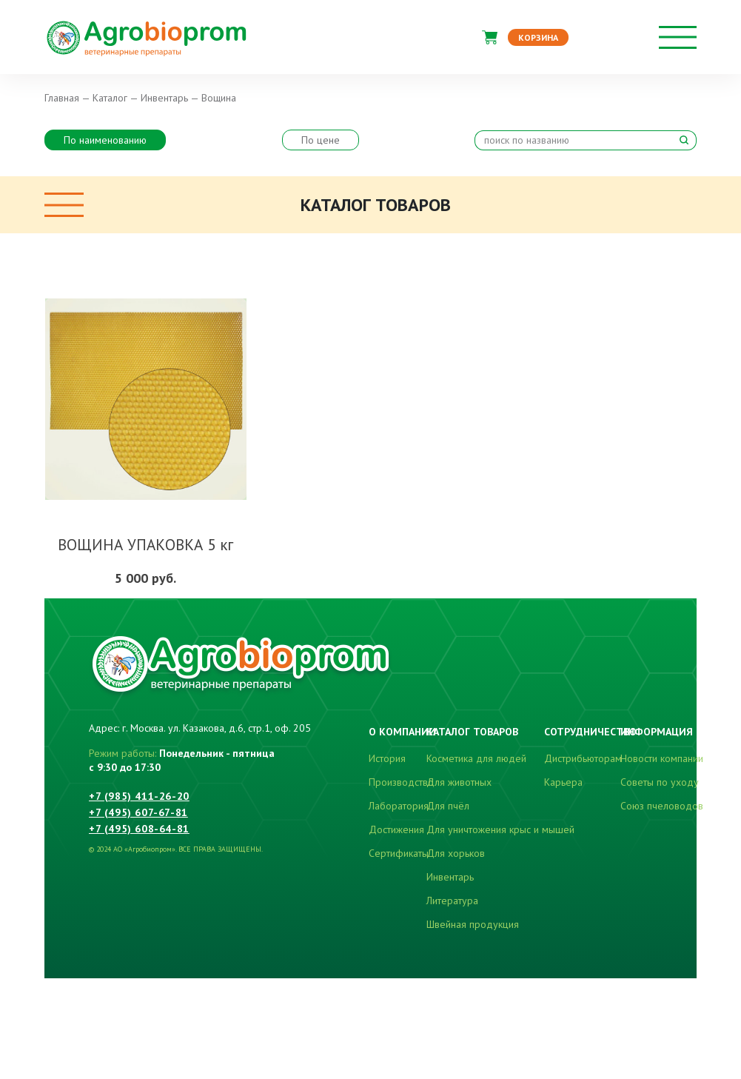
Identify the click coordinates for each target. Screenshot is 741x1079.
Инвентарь (450, 876)
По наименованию (105, 140)
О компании (402, 731)
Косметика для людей (476, 758)
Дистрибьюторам (583, 758)
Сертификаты (399, 853)
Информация (656, 731)
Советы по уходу (659, 782)
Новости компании (661, 758)
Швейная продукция (472, 924)
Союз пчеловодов (661, 805)
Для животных (459, 782)
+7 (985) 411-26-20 (139, 796)
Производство (401, 782)
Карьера (563, 782)
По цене (320, 140)
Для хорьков (455, 853)
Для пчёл (447, 805)
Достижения (396, 829)
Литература (452, 900)
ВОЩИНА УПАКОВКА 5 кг (145, 545)
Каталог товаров (472, 731)
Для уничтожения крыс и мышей (500, 829)
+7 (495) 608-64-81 (139, 828)
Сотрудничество (590, 731)
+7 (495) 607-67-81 (138, 812)
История (387, 758)
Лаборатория (399, 805)
